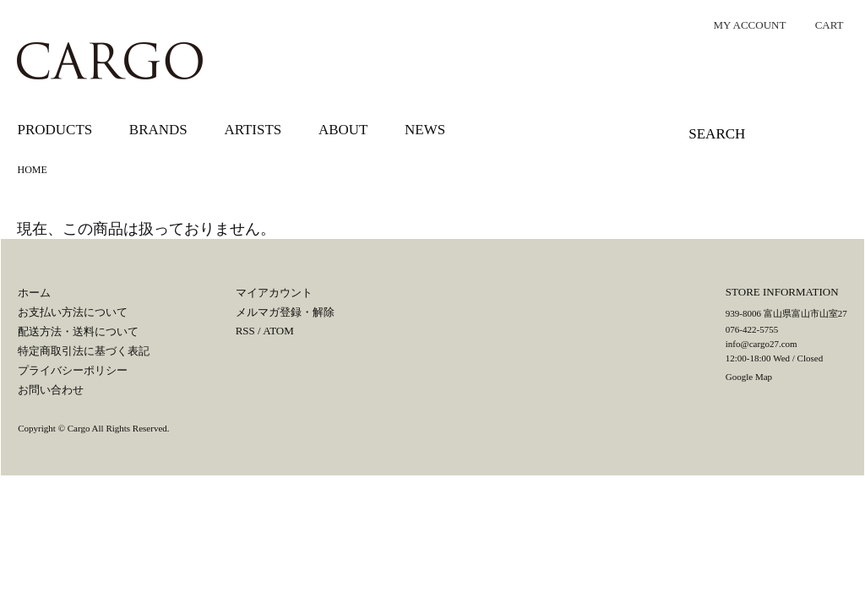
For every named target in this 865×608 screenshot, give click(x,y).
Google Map (749, 377)
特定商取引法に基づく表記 (84, 351)
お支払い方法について (73, 312)
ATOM (278, 330)
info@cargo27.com (761, 344)
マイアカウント (274, 292)
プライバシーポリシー (73, 370)
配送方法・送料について (78, 331)
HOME (31, 170)
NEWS (425, 130)
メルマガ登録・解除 (285, 312)
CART (820, 25)
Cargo (79, 428)
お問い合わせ (51, 389)
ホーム (34, 292)
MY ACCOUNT (741, 25)
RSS (245, 330)
